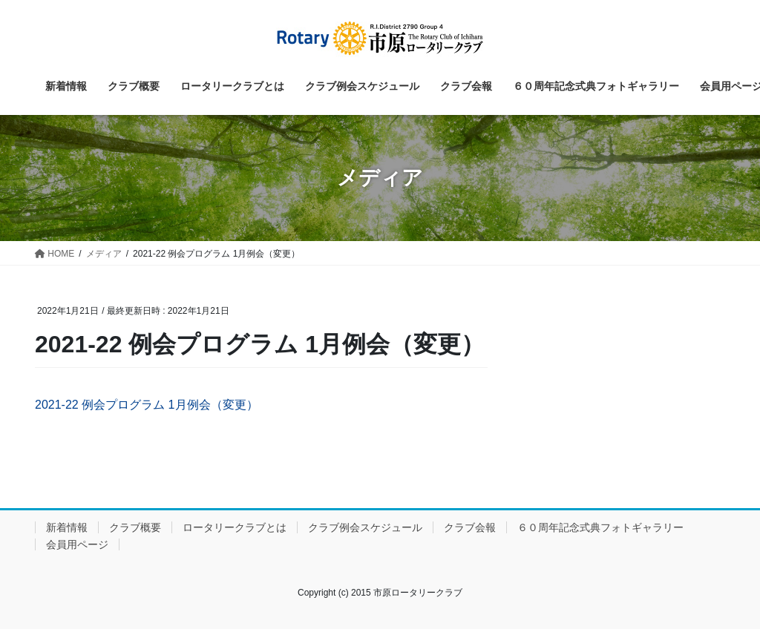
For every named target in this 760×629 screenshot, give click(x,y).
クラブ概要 (135, 527)
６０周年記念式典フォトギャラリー (600, 527)
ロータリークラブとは (234, 527)
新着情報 (67, 527)
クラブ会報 (470, 527)
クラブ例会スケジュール (365, 527)
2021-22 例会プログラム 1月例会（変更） (146, 404)
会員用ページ (77, 544)
